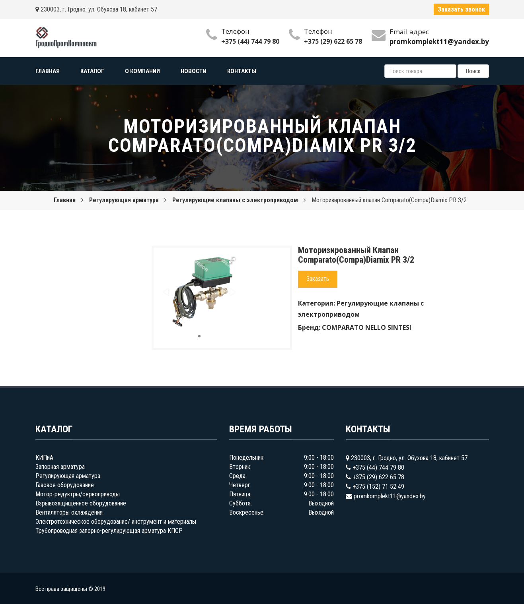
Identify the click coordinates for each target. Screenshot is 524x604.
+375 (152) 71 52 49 (378, 486)
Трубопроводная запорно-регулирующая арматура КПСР (109, 530)
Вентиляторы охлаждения (69, 512)
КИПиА (44, 457)
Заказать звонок (461, 9)
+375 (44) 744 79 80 (250, 41)
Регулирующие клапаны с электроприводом (235, 200)
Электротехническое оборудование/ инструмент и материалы (115, 521)
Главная (65, 200)
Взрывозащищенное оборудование (80, 503)
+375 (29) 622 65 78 (333, 41)
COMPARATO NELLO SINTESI (366, 327)
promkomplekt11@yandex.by (390, 496)
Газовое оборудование (64, 485)
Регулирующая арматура (124, 200)
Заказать (317, 279)
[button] (232, 260)
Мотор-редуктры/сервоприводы (77, 494)
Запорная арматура (60, 466)
